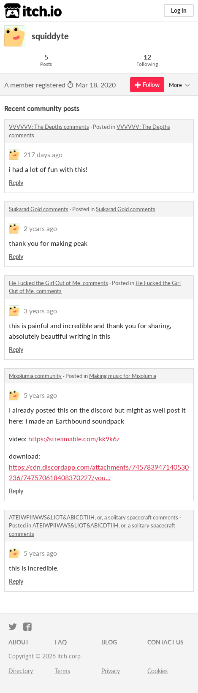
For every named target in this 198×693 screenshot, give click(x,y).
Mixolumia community (35, 375)
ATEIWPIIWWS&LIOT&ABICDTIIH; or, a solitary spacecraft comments (93, 517)
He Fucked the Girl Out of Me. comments (58, 283)
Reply (16, 182)
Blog (109, 642)
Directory (20, 670)
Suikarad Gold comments (38, 209)
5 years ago (40, 395)
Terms (62, 670)
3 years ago (40, 311)
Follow (147, 84)
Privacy (110, 670)
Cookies (157, 670)
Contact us (165, 642)
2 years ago (40, 228)
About (18, 642)
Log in (179, 10)
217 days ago (43, 154)
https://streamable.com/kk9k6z (73, 439)
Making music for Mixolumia (122, 375)
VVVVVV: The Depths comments (49, 126)
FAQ (61, 642)
